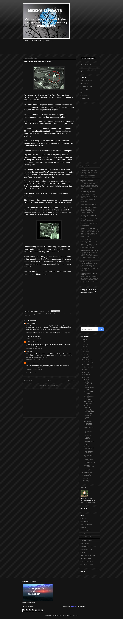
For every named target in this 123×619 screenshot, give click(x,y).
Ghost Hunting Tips (86, 86)
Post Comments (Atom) (53, 385)
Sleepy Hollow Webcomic (88, 555)
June (85, 374)
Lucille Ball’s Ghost (86, 239)
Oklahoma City (42, 314)
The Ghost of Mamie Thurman (87, 417)
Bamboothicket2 (85, 521)
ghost (35, 314)
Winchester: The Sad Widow (88, 451)
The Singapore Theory (88, 432)
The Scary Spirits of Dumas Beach (89, 442)
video (29, 315)
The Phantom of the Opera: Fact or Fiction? (89, 216)
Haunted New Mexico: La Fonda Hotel (88, 423)
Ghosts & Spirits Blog (87, 537)
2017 (84, 347)
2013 (84, 357)
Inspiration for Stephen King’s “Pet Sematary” (89, 411)
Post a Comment (31, 372)
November (87, 362)
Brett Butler (29, 323)
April (85, 380)
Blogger (75, 615)
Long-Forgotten (85, 543)
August (86, 369)
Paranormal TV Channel (88, 392)
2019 (84, 344)
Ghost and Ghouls (86, 531)
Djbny (27, 351)
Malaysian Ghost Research (88, 428)
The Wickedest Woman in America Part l (88, 192)
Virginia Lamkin (30, 342)
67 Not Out (84, 518)
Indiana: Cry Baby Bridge (88, 228)
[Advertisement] (57, 49)
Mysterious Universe (86, 549)
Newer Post (28, 381)
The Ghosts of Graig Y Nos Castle (88, 383)
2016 (84, 349)
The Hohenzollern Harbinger (89, 388)
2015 (84, 352)
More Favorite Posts (86, 80)
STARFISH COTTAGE (87, 561)
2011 (84, 481)
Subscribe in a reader (87, 64)
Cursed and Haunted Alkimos (87, 437)
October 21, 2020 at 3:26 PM (34, 369)
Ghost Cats (84, 169)
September (87, 367)
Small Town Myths (86, 558)
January (86, 475)
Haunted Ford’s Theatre (88, 456)
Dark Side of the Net (86, 524)
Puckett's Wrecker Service (53, 314)
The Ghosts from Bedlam (88, 406)
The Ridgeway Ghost (87, 262)
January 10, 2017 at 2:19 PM (34, 348)
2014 (84, 354)
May (85, 377)
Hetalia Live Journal (86, 540)
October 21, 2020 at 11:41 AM (34, 359)
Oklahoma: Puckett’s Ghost (89, 465)
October (86, 364)
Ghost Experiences (86, 534)
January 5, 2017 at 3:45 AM (33, 338)
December (87, 359)
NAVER (83, 552)
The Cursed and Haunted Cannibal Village (89, 461)
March (86, 470)
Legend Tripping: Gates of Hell (89, 250)
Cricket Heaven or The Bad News (89, 447)
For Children (84, 89)
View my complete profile (88, 502)
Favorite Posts (36, 40)
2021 (84, 339)
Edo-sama (84, 528)
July (85, 372)
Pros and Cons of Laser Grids (89, 402)
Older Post (71, 381)
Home (26, 40)
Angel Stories (84, 83)
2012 (84, 478)
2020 (84, 341)
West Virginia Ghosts (87, 565)
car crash (30, 314)
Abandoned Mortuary (87, 180)
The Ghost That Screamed (88, 204)
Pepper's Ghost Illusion (65, 212)
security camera (65, 314)
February (87, 472)
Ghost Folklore (85, 98)
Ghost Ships (84, 95)
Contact (47, 40)
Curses (83, 92)
